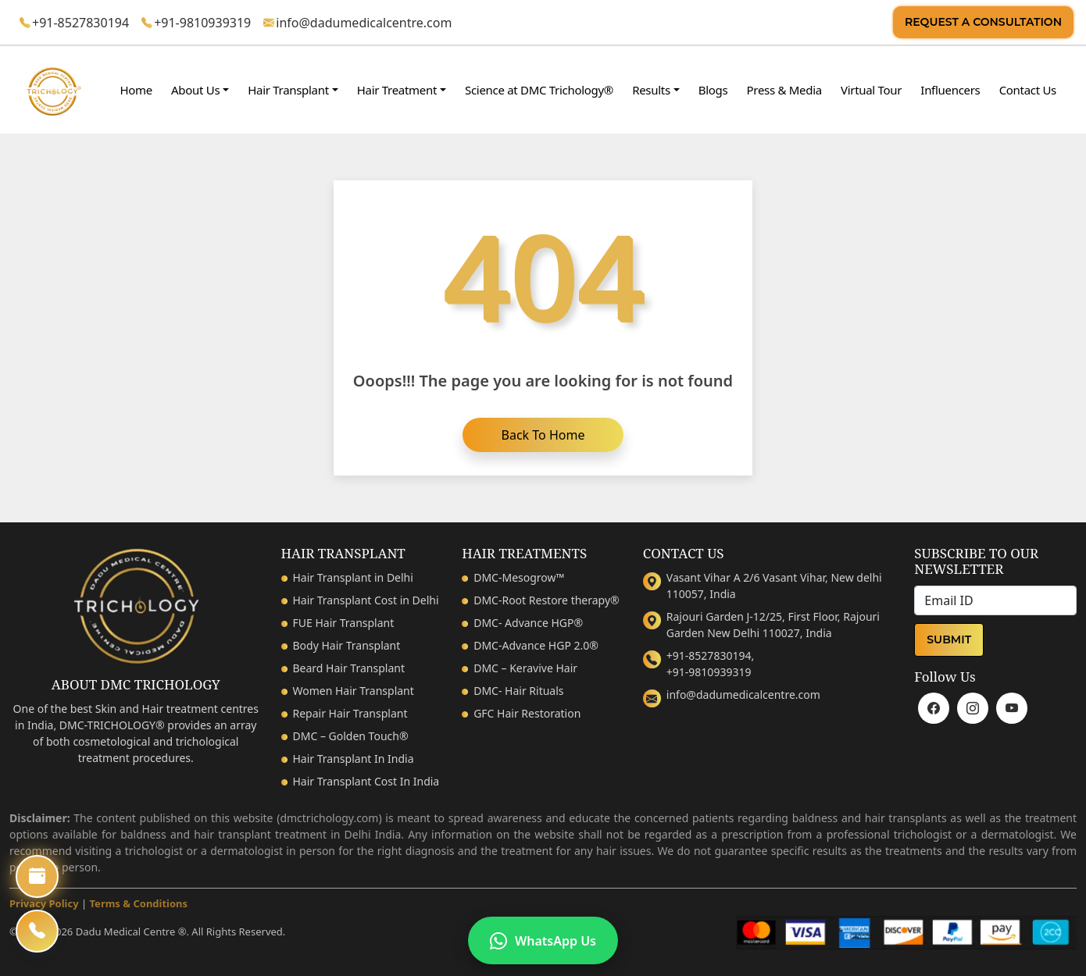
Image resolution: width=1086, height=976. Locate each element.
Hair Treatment (397, 90)
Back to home (543, 434)
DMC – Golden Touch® (351, 735)
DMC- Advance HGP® (528, 622)
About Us (195, 90)
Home (136, 90)
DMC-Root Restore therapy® (546, 600)
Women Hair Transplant (353, 690)
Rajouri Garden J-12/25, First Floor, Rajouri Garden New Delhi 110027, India (773, 624)
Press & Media (784, 90)
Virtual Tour (871, 90)
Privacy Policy (44, 903)
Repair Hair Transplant (350, 713)
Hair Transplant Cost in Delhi (366, 600)
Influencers (950, 90)
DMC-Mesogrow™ (518, 577)
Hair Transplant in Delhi (353, 577)
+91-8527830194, (710, 655)
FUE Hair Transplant (344, 622)
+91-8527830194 (80, 22)
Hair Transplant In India (353, 758)
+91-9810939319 (202, 22)
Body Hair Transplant (347, 645)
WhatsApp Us (543, 940)
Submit (949, 639)
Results (651, 90)
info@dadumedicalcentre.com (364, 22)
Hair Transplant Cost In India (366, 781)
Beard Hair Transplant (349, 668)
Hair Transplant (288, 90)
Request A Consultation (983, 22)
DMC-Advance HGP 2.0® (535, 645)
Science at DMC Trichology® (539, 90)
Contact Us (1027, 90)
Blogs (713, 90)
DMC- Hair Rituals (518, 690)
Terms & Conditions (139, 903)
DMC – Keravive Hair (525, 668)
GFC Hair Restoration (527, 713)
